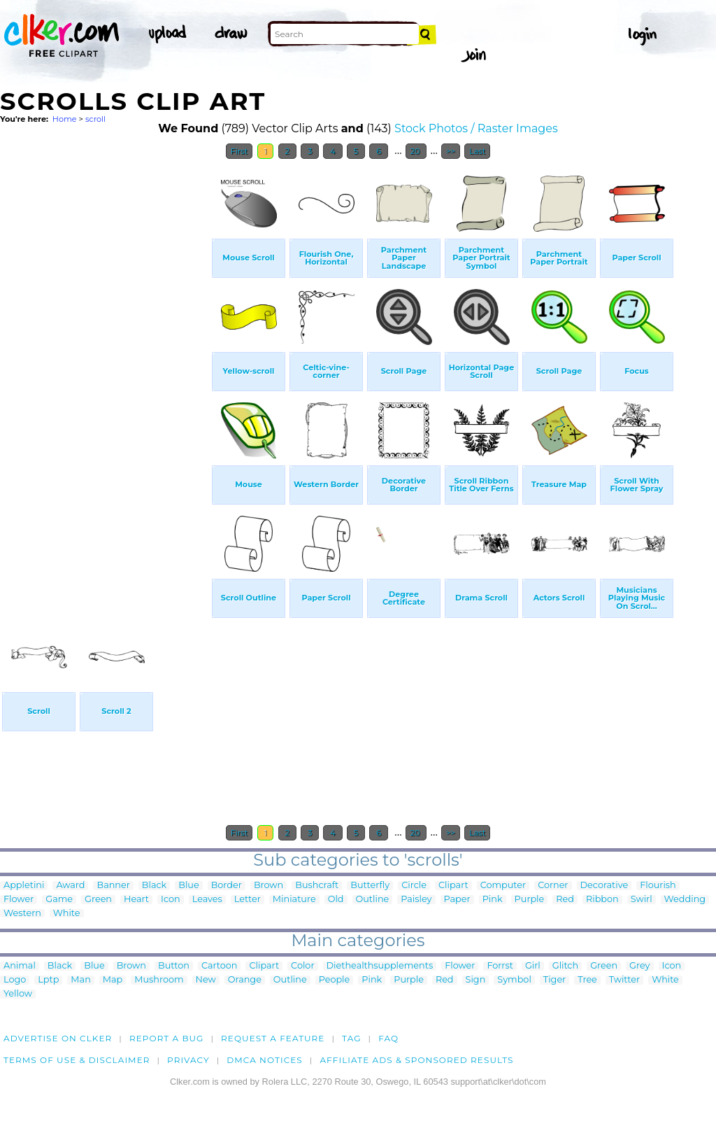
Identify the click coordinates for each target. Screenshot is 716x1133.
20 (416, 151)
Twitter (624, 980)
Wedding (685, 899)
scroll (95, 119)
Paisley (416, 899)
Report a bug (166, 1038)
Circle (414, 885)
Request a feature (272, 1038)
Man (80, 980)
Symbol (514, 980)
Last (477, 151)
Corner (553, 885)
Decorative (604, 885)
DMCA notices (265, 1060)
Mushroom (158, 980)
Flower (18, 899)
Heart (136, 899)
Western (22, 913)
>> (450, 151)
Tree (587, 980)
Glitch (565, 966)
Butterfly (369, 885)
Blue (188, 885)
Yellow (17, 994)
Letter (247, 899)
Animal (19, 966)
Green (98, 899)
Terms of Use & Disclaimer (76, 1060)
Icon (170, 899)
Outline (372, 899)
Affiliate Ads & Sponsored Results (416, 1060)
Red (565, 899)
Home (64, 119)
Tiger (554, 980)
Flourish (658, 885)
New (206, 980)
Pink (492, 899)
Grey (639, 966)
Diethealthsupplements (380, 966)
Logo (14, 980)
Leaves (207, 899)
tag (351, 1038)
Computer (503, 885)
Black (154, 885)
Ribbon (602, 899)
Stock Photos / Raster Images (476, 128)
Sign (476, 980)
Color (302, 966)
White (66, 913)
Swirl (641, 899)
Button (173, 966)
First (239, 151)
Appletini (23, 885)
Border (226, 885)
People (334, 980)
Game (59, 899)
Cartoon (219, 966)
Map (112, 980)
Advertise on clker (57, 1038)
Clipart (453, 885)
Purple (530, 899)
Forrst (500, 966)
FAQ (388, 1038)
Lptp (48, 980)
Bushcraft (316, 885)
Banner (112, 885)
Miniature (294, 899)
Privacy (188, 1060)
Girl (532, 966)
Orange (245, 980)
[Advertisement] (105, 376)
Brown (268, 885)
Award (70, 885)
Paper (457, 899)
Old (336, 899)
